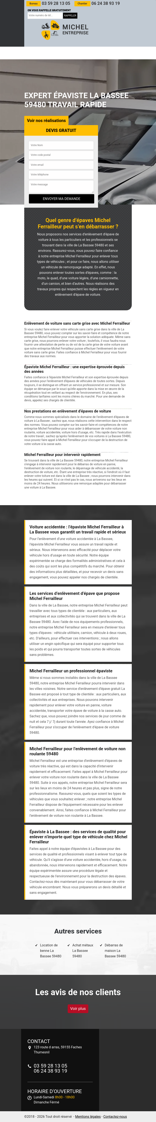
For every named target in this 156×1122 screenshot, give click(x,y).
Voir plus (78, 1008)
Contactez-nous (115, 1117)
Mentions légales (88, 1117)
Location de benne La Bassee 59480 (50, 950)
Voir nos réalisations (46, 120)
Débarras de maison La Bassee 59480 (115, 950)
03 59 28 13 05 (48, 3)
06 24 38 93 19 (97, 3)
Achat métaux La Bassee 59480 (82, 950)
